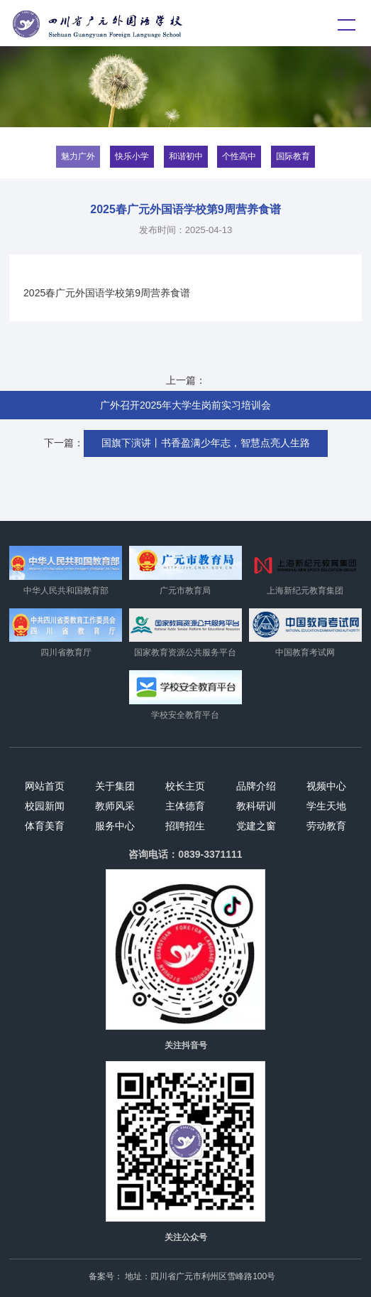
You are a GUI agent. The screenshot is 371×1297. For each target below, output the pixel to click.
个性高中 (239, 156)
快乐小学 (132, 156)
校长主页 (185, 786)
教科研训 (256, 806)
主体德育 (185, 806)
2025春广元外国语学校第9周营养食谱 (106, 292)
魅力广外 (78, 156)
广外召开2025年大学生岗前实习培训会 (185, 405)
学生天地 (326, 806)
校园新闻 (45, 806)
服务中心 (115, 826)
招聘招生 (185, 826)
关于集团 (115, 786)
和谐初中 (186, 156)
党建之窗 (256, 826)
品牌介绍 (256, 786)
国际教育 (293, 156)
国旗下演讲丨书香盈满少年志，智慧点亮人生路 (205, 442)
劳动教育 (326, 826)
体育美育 (45, 826)
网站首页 (45, 786)
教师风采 (115, 806)
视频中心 (326, 786)
